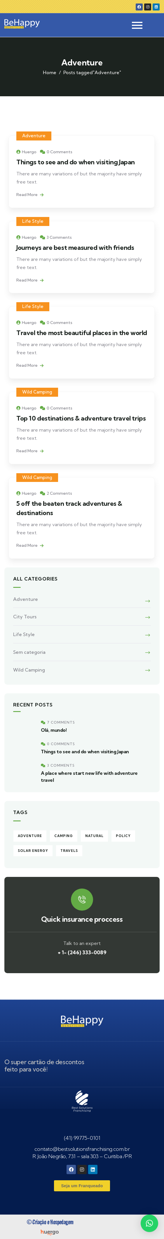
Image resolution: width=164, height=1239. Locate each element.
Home (49, 72)
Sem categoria (29, 652)
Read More (29, 194)
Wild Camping (37, 392)
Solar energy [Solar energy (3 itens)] (33, 851)
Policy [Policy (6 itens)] (123, 836)
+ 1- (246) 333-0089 (82, 952)
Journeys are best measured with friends (75, 247)
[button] (149, 1223)
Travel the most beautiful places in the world (81, 333)
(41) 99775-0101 (82, 1138)
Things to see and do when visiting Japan (75, 162)
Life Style (32, 221)
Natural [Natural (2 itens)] (94, 836)
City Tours (24, 617)
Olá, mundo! (54, 730)
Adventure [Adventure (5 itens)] (30, 836)
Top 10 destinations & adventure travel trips (81, 418)
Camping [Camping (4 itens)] (63, 836)
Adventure (34, 135)
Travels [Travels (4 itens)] (69, 851)
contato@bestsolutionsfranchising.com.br (82, 1149)
